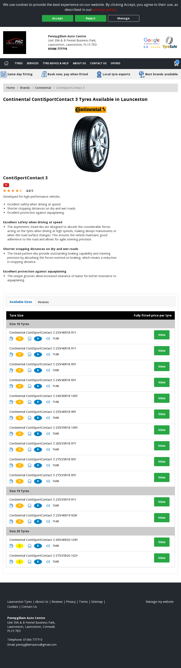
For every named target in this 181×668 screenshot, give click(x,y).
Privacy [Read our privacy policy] (71, 602)
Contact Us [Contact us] (98, 63)
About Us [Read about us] (41, 602)
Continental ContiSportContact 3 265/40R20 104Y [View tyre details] (43, 540)
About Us (79, 63)
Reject (90, 18)
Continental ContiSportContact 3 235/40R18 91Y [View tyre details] (42, 332)
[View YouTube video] (6, 185)
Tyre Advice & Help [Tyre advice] (56, 63)
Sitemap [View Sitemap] (97, 602)
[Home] (6, 63)
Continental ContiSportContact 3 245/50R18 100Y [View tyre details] (43, 396)
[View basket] (176, 63)
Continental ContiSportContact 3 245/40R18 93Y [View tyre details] (42, 380)
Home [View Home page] (10, 88)
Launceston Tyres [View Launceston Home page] (19, 602)
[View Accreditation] (170, 42)
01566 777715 (57, 49)
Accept (57, 18)
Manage (123, 18)
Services (32, 63)
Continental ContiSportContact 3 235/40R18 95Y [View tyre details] (42, 364)
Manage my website (160, 602)
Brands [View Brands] (25, 88)
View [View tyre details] (161, 335)
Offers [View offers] (115, 63)
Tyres (19, 63)
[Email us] (36, 645)
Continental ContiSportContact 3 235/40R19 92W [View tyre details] (43, 515)
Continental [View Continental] (43, 88)
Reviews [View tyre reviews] (43, 302)
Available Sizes (21, 302)
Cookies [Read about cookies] (12, 607)
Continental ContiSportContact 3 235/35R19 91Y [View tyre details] (42, 499)
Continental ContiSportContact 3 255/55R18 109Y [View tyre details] (43, 427)
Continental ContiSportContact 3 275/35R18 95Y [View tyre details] (42, 459)
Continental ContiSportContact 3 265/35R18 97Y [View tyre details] (42, 443)
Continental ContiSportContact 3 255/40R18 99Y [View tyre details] (42, 412)
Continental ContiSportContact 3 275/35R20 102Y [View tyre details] (43, 556)
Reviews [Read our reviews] (57, 602)
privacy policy (104, 9)
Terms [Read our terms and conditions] (83, 602)
